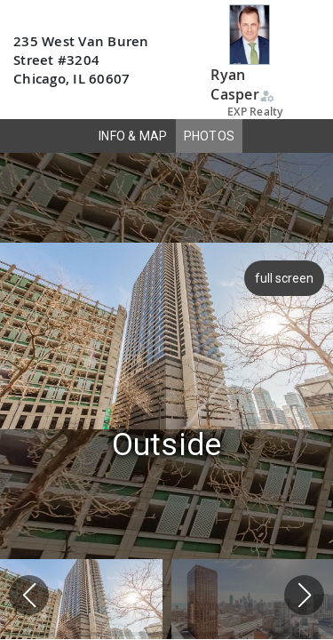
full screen (286, 278)
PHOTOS (209, 136)
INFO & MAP (133, 136)
